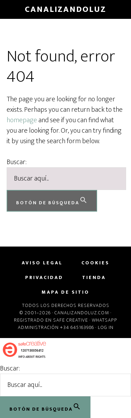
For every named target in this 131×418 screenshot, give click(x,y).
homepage (22, 120)
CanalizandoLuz (65, 9)
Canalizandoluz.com (81, 313)
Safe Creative (70, 320)
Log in (106, 327)
